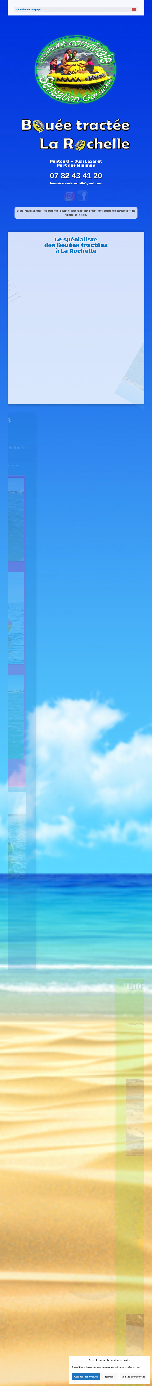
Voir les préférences (133, 1376)
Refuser (109, 1376)
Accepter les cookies (86, 1376)
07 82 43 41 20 (76, 175)
